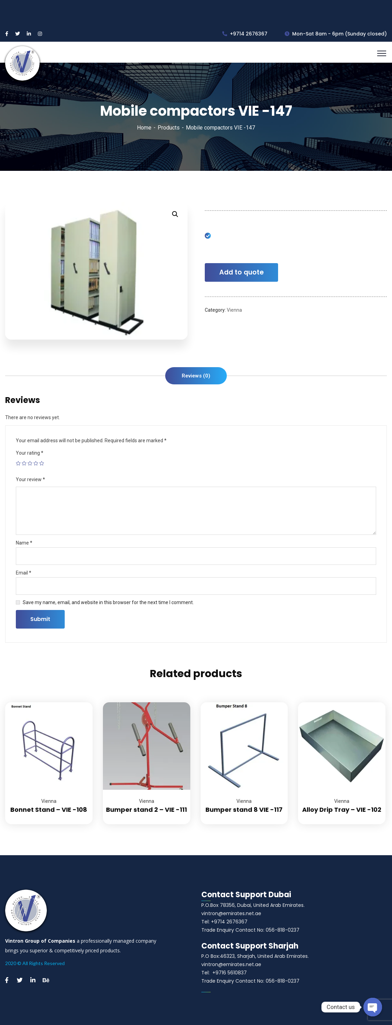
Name (24, 543)
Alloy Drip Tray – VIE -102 (341, 809)
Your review (30, 479)
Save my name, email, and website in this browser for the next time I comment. (108, 602)
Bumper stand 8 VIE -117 (244, 809)
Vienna (234, 310)
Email (23, 573)
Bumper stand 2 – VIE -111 (146, 809)
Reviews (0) (196, 376)
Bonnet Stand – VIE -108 (48, 809)
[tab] (196, 375)
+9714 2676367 (244, 33)
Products (169, 127)
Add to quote (241, 272)
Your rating (29, 453)
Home (144, 127)
